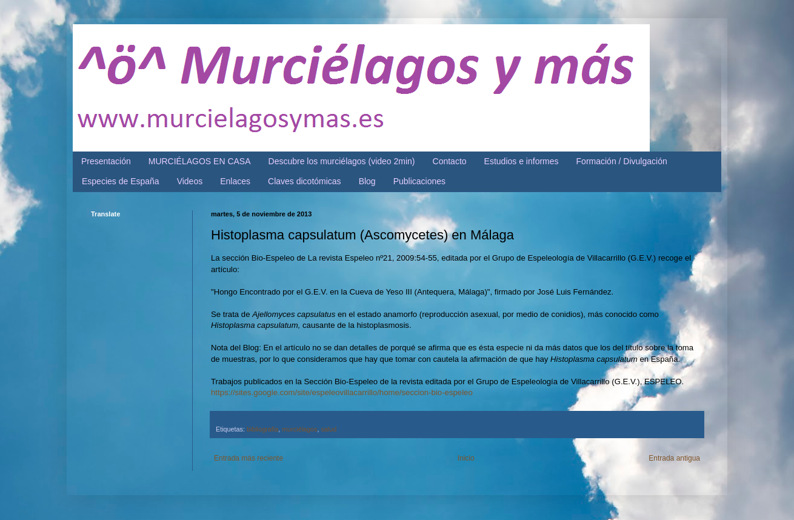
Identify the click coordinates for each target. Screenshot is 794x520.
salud (328, 429)
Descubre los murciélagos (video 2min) (342, 161)
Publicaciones (419, 181)
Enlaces (235, 181)
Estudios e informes (521, 161)
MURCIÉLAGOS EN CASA (199, 161)
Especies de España (120, 181)
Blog (367, 181)
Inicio (466, 458)
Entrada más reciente (248, 458)
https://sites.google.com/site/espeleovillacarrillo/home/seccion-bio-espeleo (342, 392)
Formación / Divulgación (621, 161)
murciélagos (299, 429)
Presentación (106, 161)
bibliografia (262, 429)
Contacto (450, 161)
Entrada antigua (674, 458)
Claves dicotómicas (304, 181)
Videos (190, 181)
